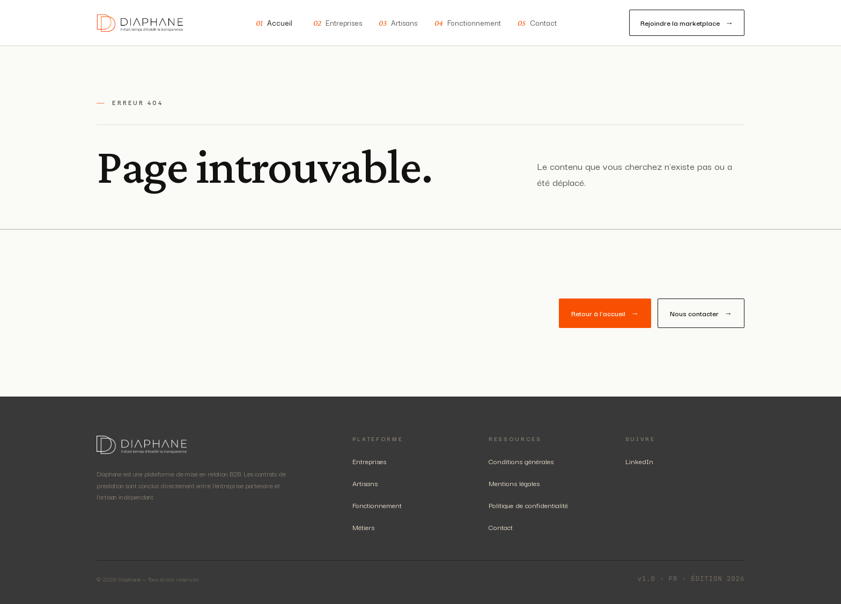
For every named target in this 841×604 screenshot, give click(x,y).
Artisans (398, 23)
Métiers (363, 526)
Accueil (274, 23)
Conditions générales (521, 461)
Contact (537, 23)
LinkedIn (639, 461)
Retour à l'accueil (605, 313)
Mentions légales (514, 483)
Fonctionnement (467, 23)
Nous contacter (701, 313)
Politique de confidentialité (528, 504)
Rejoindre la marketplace (686, 23)
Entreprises (337, 23)
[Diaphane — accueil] (140, 23)
